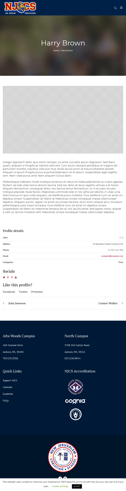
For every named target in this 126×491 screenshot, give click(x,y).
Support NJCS (10, 380)
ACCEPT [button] (77, 486)
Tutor (120, 262)
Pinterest (37, 291)
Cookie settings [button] (60, 486)
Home (56, 50)
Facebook (9, 291)
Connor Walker (108, 303)
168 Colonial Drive (13, 345)
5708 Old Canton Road (77, 345)
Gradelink (8, 393)
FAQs (6, 400)
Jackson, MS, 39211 (75, 351)
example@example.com (112, 256)
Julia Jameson (17, 303)
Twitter (23, 291)
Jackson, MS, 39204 (13, 351)
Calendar (7, 387)
